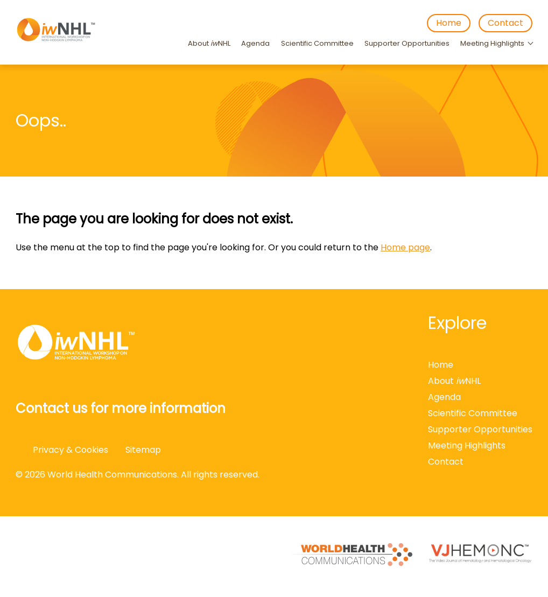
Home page (405, 247)
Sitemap (143, 450)
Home (448, 23)
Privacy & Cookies (70, 450)
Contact (505, 23)
